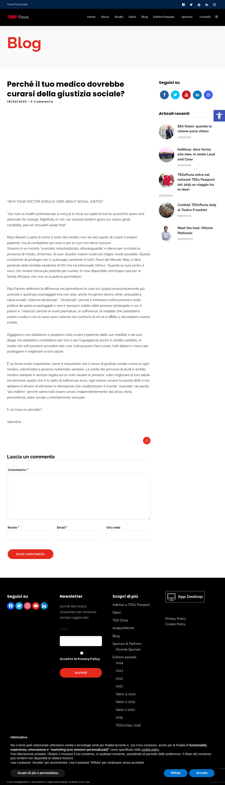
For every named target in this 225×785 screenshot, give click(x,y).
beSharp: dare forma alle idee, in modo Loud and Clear (196, 162)
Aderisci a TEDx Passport (131, 613)
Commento (18, 478)
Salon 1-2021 (125, 718)
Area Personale (17, 4)
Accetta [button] (201, 773)
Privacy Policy (175, 627)
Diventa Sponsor (128, 657)
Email (64, 636)
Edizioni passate (124, 665)
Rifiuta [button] (176, 773)
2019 (119, 726)
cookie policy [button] (150, 749)
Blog (116, 644)
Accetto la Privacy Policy (80, 667)
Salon (116, 621)
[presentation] (32, 559)
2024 (119, 671)
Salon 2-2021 (125, 710)
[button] (219, 115)
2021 (119, 694)
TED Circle (120, 628)
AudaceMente (123, 636)
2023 (119, 679)
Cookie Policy (175, 632)
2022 (119, 686)
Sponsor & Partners (127, 652)
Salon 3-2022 (126, 702)
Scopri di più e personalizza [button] (38, 773)
